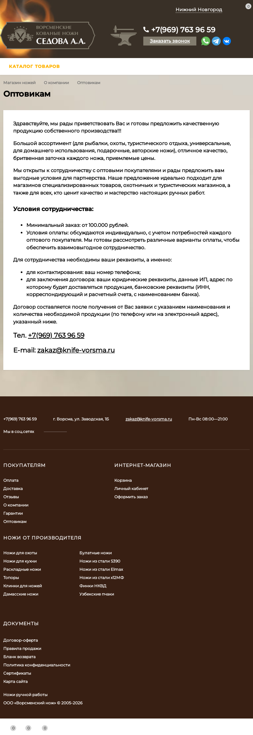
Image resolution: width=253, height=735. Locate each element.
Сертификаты (17, 673)
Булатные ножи (95, 552)
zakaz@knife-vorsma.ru (149, 418)
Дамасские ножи (20, 594)
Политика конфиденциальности (36, 664)
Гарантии (13, 513)
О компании (56, 82)
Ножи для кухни (20, 561)
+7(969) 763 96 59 (183, 29)
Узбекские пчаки (96, 594)
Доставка (13, 488)
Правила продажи (22, 648)
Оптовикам (14, 521)
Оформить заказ (131, 496)
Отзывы (11, 496)
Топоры (11, 577)
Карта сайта (15, 681)
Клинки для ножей (22, 585)
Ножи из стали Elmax (101, 569)
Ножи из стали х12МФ (101, 577)
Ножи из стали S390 (99, 561)
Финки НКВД (92, 585)
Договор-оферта (20, 640)
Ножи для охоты (20, 552)
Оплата (10, 480)
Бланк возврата (19, 656)
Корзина (123, 480)
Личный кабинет (131, 488)
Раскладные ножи (22, 569)
